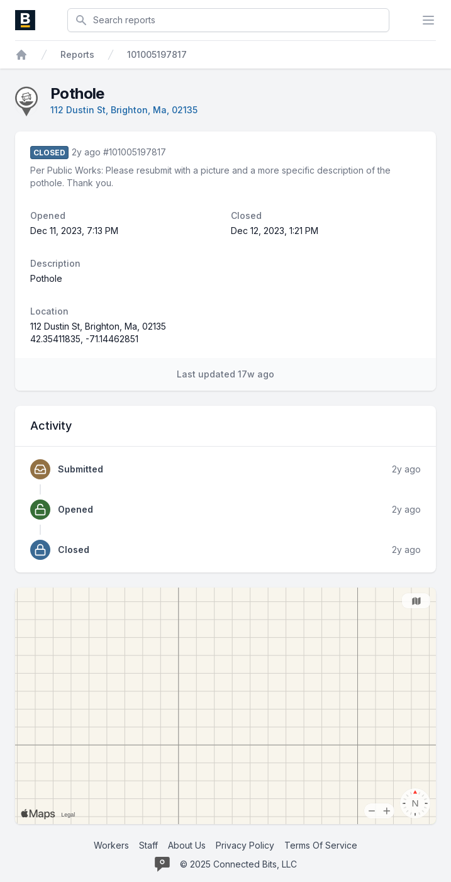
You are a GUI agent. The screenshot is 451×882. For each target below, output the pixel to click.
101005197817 (157, 54)
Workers (111, 845)
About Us (187, 845)
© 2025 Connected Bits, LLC (238, 864)
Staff (148, 845)
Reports (77, 54)
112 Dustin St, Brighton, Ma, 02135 (124, 109)
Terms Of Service (320, 845)
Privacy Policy (245, 845)
